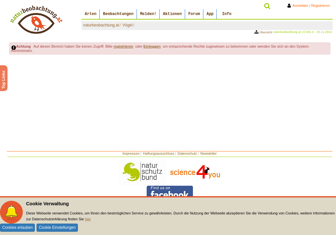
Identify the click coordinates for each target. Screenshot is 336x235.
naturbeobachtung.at (101, 25)
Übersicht (264, 32)
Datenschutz (187, 153)
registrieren (123, 46)
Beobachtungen (118, 14)
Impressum (131, 153)
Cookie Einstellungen (57, 227)
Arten (90, 14)
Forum (194, 14)
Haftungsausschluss (158, 153)
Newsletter (208, 153)
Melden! (148, 14)
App (210, 14)
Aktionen (172, 14)
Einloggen (152, 46)
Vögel (128, 25)
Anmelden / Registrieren (310, 6)
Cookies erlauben (17, 227)
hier (88, 219)
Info (226, 14)
